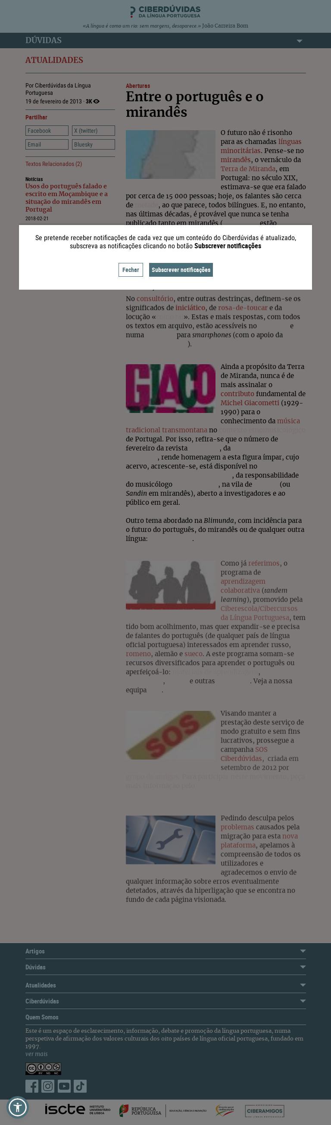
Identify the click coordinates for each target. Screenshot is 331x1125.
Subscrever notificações (181, 270)
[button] (18, 1107)
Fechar (130, 270)
